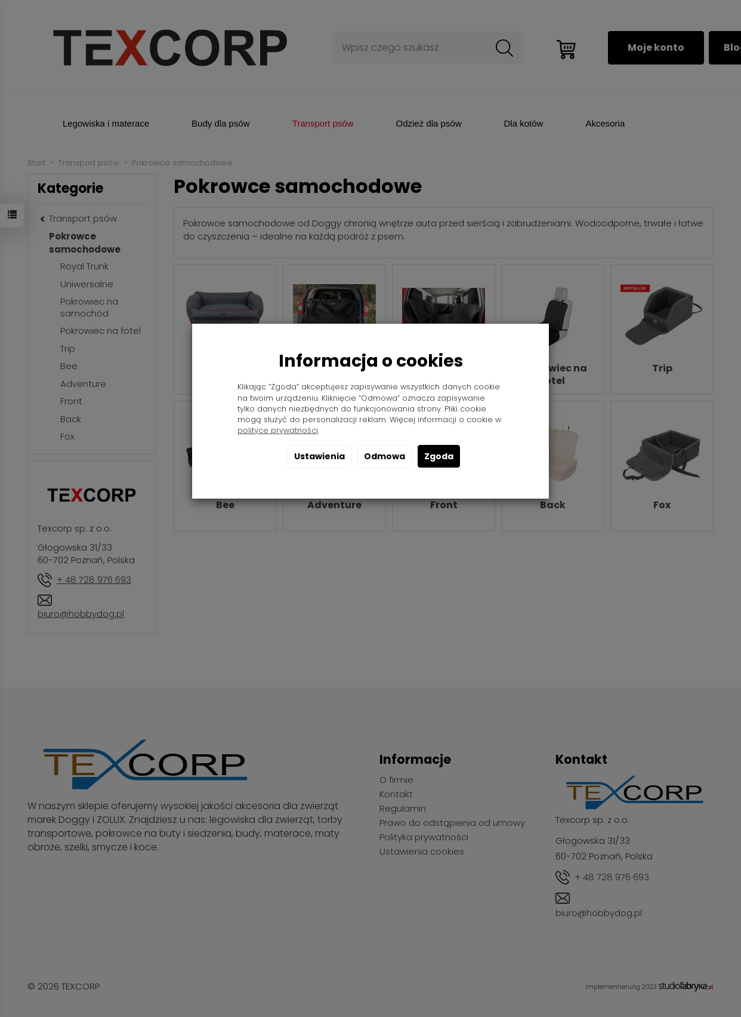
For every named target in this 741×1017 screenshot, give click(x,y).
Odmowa (384, 456)
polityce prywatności (277, 430)
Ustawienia (319, 456)
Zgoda (438, 456)
